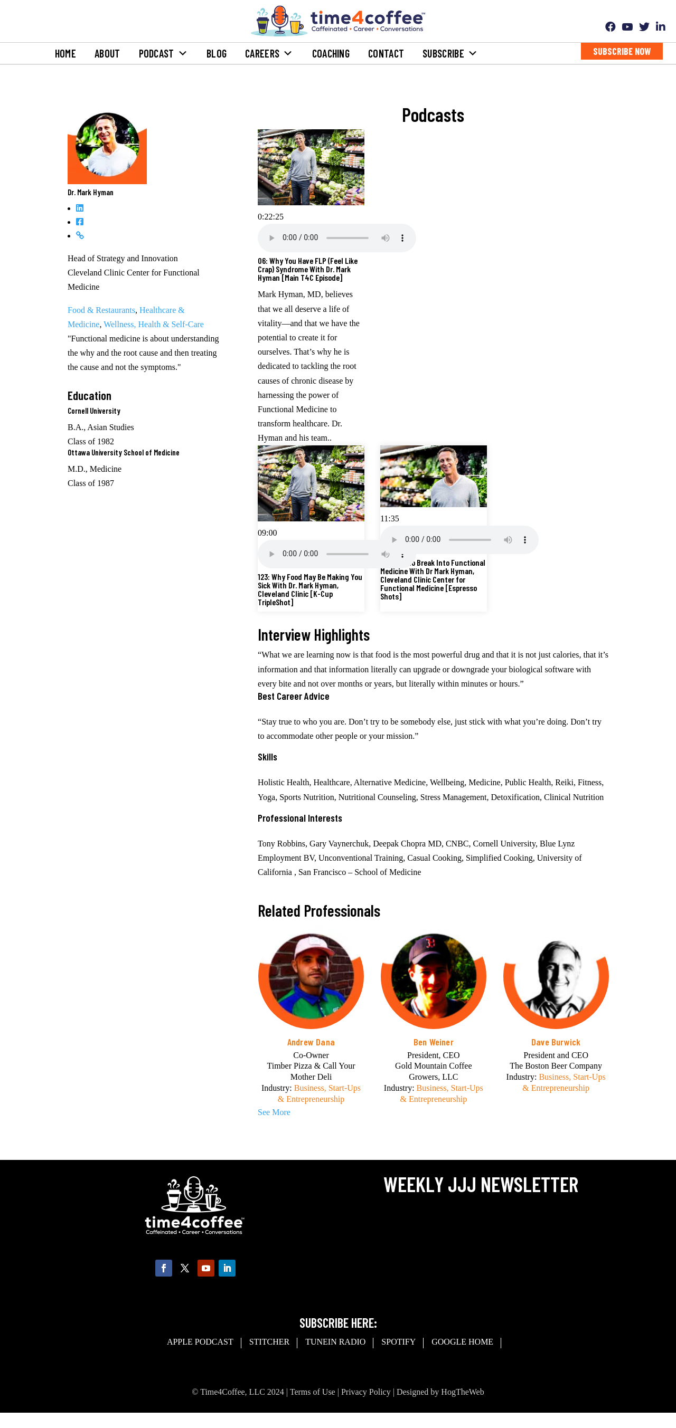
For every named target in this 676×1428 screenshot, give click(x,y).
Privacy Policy (366, 1391)
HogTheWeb (462, 1391)
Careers (269, 53)
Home (65, 53)
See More (274, 1112)
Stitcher (269, 1341)
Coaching (331, 53)
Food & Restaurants (101, 310)
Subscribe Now (622, 51)
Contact (386, 53)
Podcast (163, 53)
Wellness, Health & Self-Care (154, 324)
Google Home (462, 1341)
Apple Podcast (200, 1341)
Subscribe (450, 53)
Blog (216, 53)
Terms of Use (312, 1391)
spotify (398, 1341)
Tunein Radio (335, 1341)
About (107, 53)
